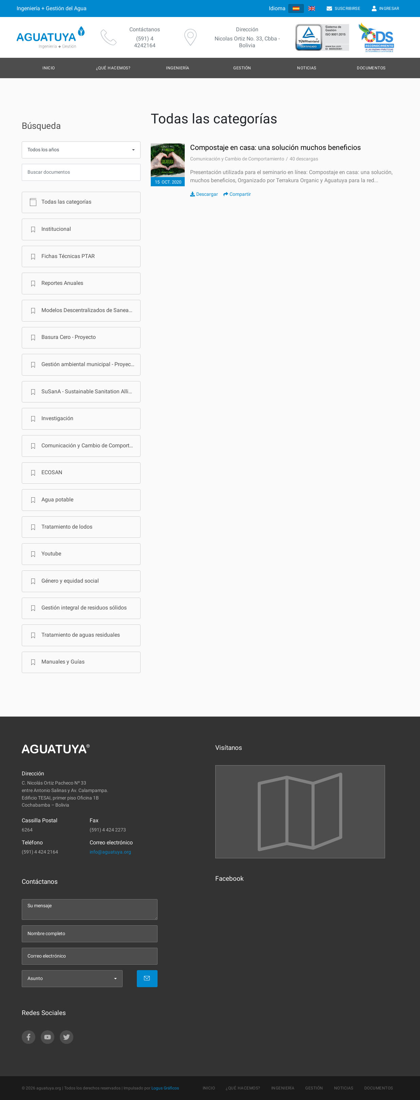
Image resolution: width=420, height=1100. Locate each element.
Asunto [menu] (35, 978)
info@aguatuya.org (110, 852)
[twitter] (66, 1037)
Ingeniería (177, 68)
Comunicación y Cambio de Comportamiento (84, 446)
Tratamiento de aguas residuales (74, 635)
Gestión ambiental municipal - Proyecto (82, 364)
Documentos (371, 68)
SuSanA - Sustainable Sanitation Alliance (84, 392)
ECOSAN (45, 473)
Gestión (242, 68)
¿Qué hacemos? (113, 68)
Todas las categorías (60, 202)
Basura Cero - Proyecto (62, 337)
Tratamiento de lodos (60, 527)
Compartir (237, 194)
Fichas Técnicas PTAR (61, 256)
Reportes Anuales (56, 283)
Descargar (204, 194)
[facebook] (28, 1037)
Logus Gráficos (165, 1088)
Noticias (306, 68)
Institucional (49, 229)
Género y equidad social (63, 581)
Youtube (44, 554)
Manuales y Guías (56, 662)
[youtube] (47, 1037)
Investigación (51, 419)
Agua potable (51, 500)
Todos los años (43, 150)
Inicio (48, 68)
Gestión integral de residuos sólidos (77, 608)
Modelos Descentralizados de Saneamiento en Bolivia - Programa (84, 310)
